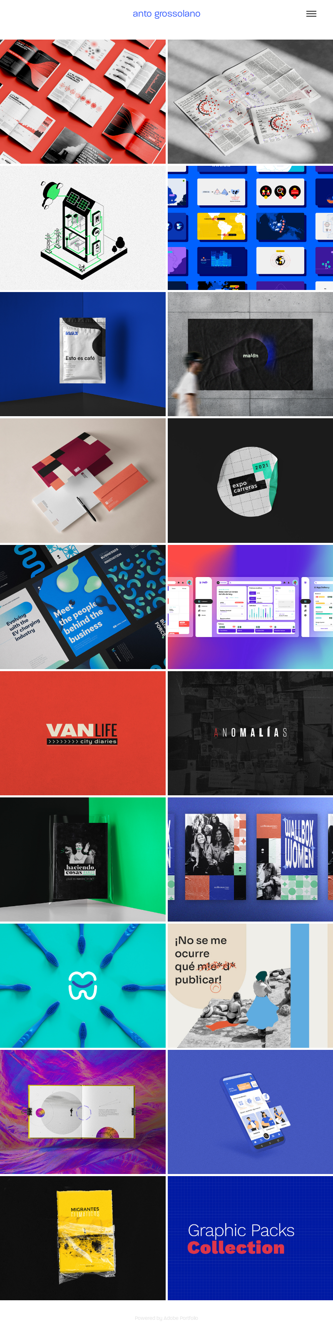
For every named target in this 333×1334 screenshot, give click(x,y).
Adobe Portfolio (181, 1318)
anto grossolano (167, 13)
